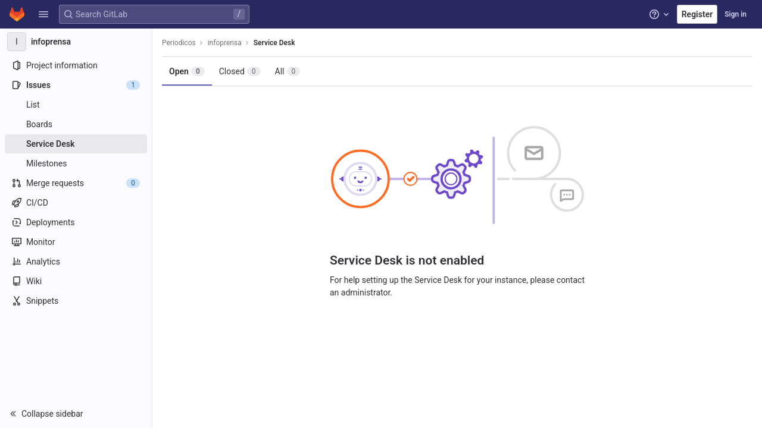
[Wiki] (76, 281)
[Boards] (76, 124)
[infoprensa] (76, 42)
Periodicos (179, 43)
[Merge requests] (76, 183)
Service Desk (274, 43)
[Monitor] (76, 241)
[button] (43, 14)
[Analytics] (76, 261)
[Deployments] (76, 222)
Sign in (735, 14)
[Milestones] (76, 163)
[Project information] (76, 65)
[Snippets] (76, 300)
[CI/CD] (76, 202)
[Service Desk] (76, 143)
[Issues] (76, 85)
